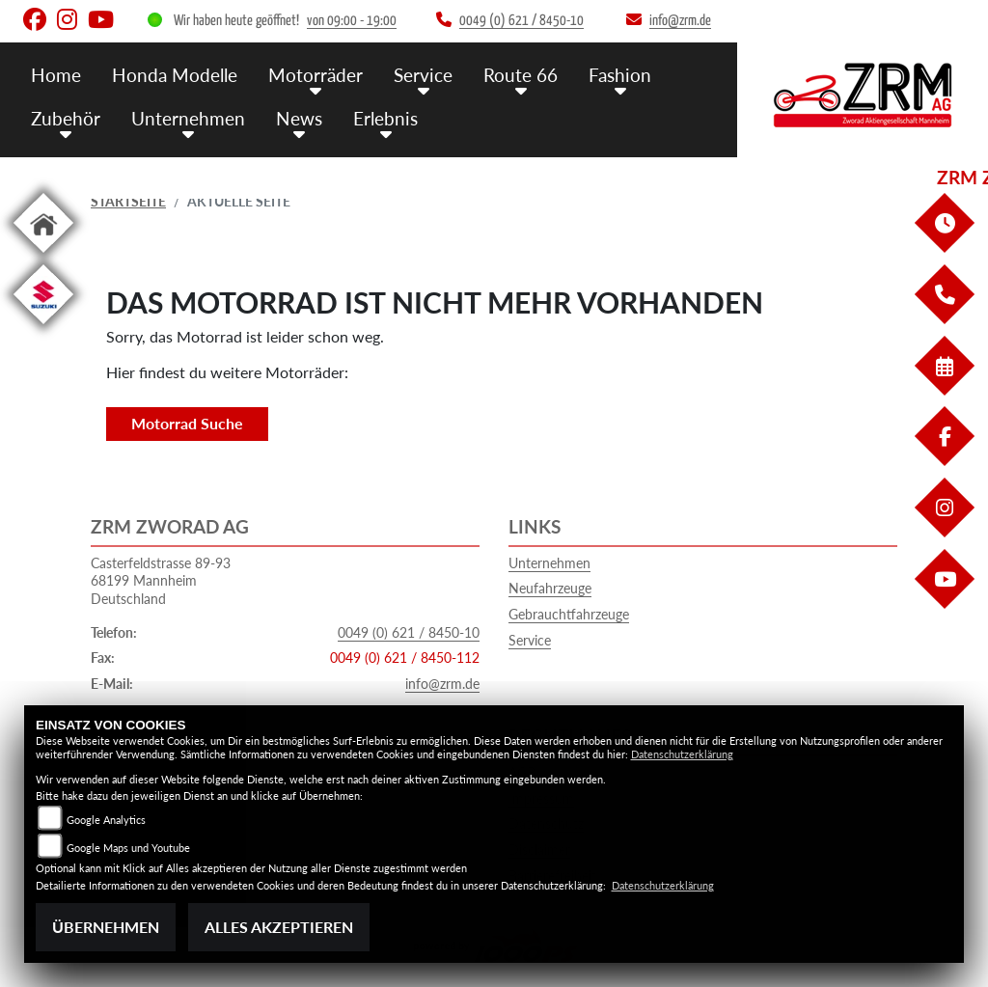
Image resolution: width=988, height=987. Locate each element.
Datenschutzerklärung (682, 754)
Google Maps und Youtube (128, 847)
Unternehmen (549, 563)
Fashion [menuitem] (620, 75)
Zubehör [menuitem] (65, 118)
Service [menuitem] (423, 75)
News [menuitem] (299, 118)
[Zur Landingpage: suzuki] (43, 327)
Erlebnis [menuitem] (385, 118)
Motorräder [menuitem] (315, 75)
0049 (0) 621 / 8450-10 (409, 632)
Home (56, 75)
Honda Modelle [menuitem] (174, 75)
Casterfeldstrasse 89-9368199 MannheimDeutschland (161, 581)
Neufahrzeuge (549, 588)
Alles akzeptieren (279, 927)
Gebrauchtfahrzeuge (568, 614)
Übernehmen (105, 927)
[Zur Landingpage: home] (43, 256)
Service (529, 640)
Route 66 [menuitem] (520, 75)
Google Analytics (106, 819)
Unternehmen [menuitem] (188, 118)
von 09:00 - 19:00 (352, 21)
